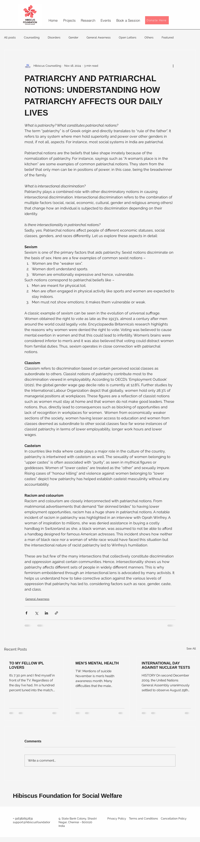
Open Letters (127, 37)
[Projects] (69, 20)
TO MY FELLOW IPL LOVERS (26, 665)
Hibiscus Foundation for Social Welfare (67, 795)
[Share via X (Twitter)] (36, 613)
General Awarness (99, 37)
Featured (168, 37)
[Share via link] (56, 613)
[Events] (105, 20)
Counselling (32, 37)
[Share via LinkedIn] (46, 613)
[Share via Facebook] (26, 613)
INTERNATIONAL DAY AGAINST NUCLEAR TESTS (166, 665)
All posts (10, 37)
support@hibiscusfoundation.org (34, 822)
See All (191, 648)
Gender (73, 37)
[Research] (88, 20)
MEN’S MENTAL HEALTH (97, 663)
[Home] (53, 20)
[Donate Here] (157, 20)
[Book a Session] (128, 20)
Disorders (54, 37)
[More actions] (173, 65)
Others (148, 37)
